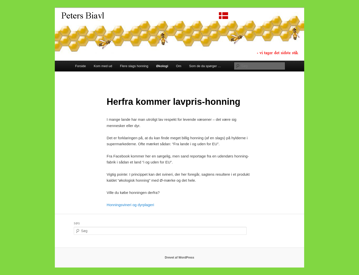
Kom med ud (103, 66)
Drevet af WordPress (179, 257)
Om (178, 66)
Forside (80, 66)
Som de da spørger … (205, 66)
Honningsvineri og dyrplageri (130, 205)
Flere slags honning (134, 66)
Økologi (162, 66)
